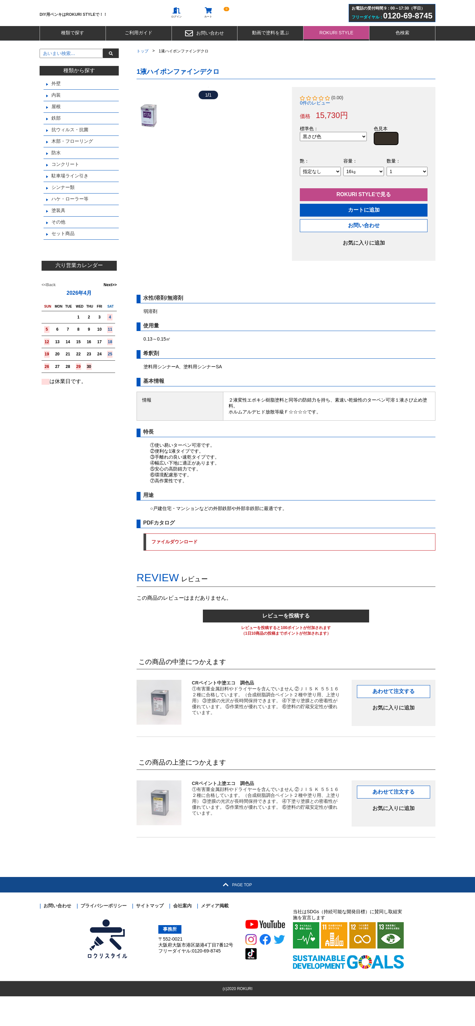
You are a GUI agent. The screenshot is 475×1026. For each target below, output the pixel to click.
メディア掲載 (215, 935)
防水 (56, 171)
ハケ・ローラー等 (69, 218)
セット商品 (63, 252)
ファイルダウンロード (380, 571)
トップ (142, 70)
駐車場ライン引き (69, 194)
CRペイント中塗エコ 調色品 (223, 712)
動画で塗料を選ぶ (270, 51)
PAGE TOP (237, 914)
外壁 (56, 102)
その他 (58, 241)
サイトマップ (150, 935)
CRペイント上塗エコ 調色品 (223, 813)
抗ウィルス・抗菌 (69, 148)
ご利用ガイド (138, 51)
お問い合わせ (204, 52)
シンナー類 (63, 206)
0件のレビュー (315, 122)
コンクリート (65, 183)
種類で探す (72, 51)
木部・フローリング (72, 160)
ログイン (179, 23)
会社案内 (182, 935)
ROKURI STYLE (336, 51)
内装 (56, 114)
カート (210, 23)
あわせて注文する (393, 721)
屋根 (56, 125)
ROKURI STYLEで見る (363, 214)
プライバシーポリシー (103, 935)
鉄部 (56, 137)
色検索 (402, 51)
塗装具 (58, 229)
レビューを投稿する (286, 645)
